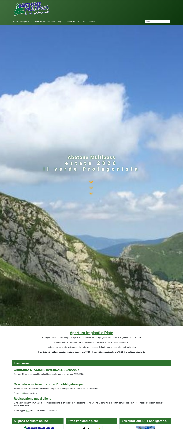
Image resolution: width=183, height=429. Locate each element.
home (15, 21)
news (84, 21)
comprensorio (26, 21)
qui (22, 393)
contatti (93, 21)
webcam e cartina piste (45, 21)
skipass (61, 21)
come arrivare (73, 21)
